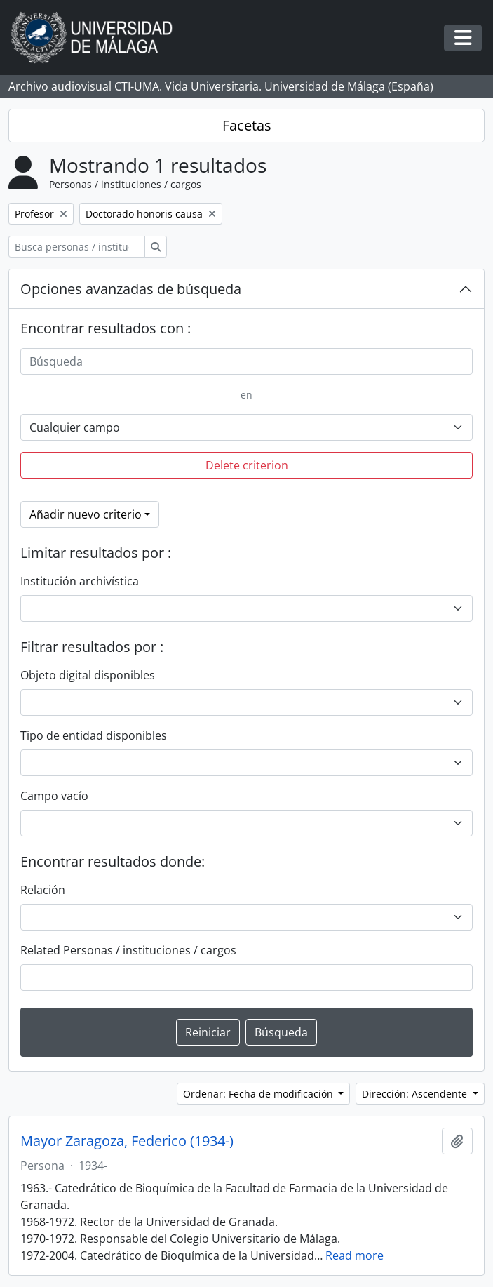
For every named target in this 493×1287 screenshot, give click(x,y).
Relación (42, 890)
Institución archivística (79, 581)
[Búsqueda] (246, 361)
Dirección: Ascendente (416, 1093)
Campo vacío (54, 795)
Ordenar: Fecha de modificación (259, 1093)
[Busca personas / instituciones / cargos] (76, 247)
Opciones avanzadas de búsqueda (130, 288)
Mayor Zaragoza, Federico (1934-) (127, 1141)
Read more (354, 1255)
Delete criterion (246, 465)
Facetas (246, 125)
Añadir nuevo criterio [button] (85, 514)
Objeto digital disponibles (87, 675)
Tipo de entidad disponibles (93, 735)
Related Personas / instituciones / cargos (128, 950)
